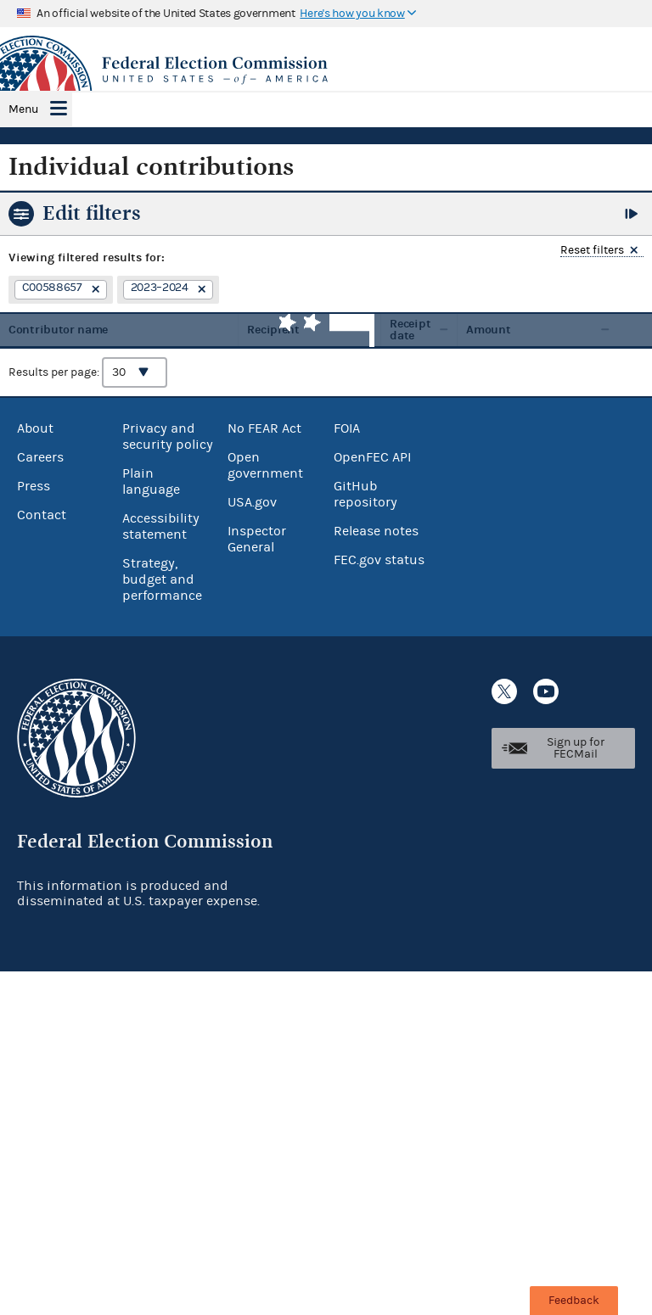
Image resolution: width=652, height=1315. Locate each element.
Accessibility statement (161, 526)
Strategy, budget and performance (162, 579)
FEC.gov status (379, 560)
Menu (23, 109)
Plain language (151, 481)
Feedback (573, 1300)
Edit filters (91, 213)
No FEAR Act (264, 428)
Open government (265, 465)
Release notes (376, 531)
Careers (40, 457)
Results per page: (87, 372)
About (35, 428)
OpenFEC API (372, 457)
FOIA (347, 428)
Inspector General (257, 539)
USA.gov (252, 502)
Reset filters (592, 250)
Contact (41, 515)
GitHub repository (365, 494)
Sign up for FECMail (575, 748)
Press (33, 486)
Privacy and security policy (167, 436)
